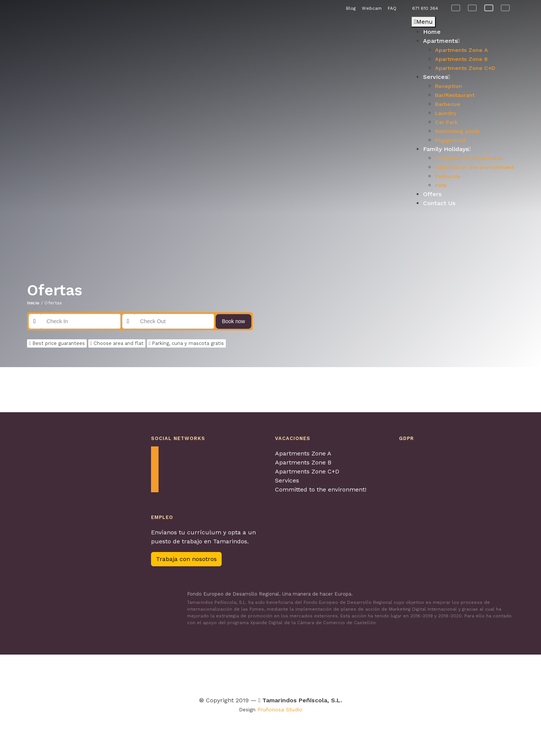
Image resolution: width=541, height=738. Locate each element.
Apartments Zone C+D (307, 471)
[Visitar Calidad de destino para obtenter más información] (390, 673)
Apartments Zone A (303, 453)
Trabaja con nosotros (186, 559)
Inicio (33, 302)
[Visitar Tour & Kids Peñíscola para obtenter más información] (230, 673)
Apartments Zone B (303, 462)
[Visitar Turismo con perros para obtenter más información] (303, 673)
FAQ (392, 8)
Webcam (372, 8)
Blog (351, 8)
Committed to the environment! (320, 489)
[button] (32, 115)
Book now (233, 321)
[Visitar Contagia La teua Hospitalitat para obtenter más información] (161, 673)
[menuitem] (455, 8)
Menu (423, 21)
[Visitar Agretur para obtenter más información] (114, 673)
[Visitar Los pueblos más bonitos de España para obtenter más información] (346, 673)
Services (287, 480)
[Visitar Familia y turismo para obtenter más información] (437, 673)
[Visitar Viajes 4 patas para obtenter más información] (269, 673)
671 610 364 (425, 8)
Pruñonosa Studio (279, 709)
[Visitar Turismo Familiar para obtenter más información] (189, 673)
